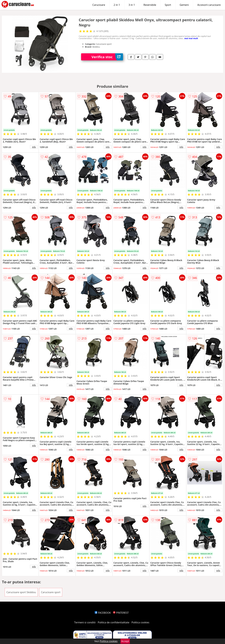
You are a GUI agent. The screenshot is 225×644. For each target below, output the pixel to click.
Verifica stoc (107, 56)
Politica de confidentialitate (113, 622)
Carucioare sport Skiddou (21, 592)
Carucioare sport (50, 592)
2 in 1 (117, 5)
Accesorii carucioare (209, 5)
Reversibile (149, 5)
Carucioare (98, 5)
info (34, 146)
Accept (125, 641)
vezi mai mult (191, 38)
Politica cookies (140, 622)
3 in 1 (132, 5)
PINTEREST (121, 612)
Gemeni (184, 5)
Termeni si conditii (85, 622)
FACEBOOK (103, 612)
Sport (168, 5)
